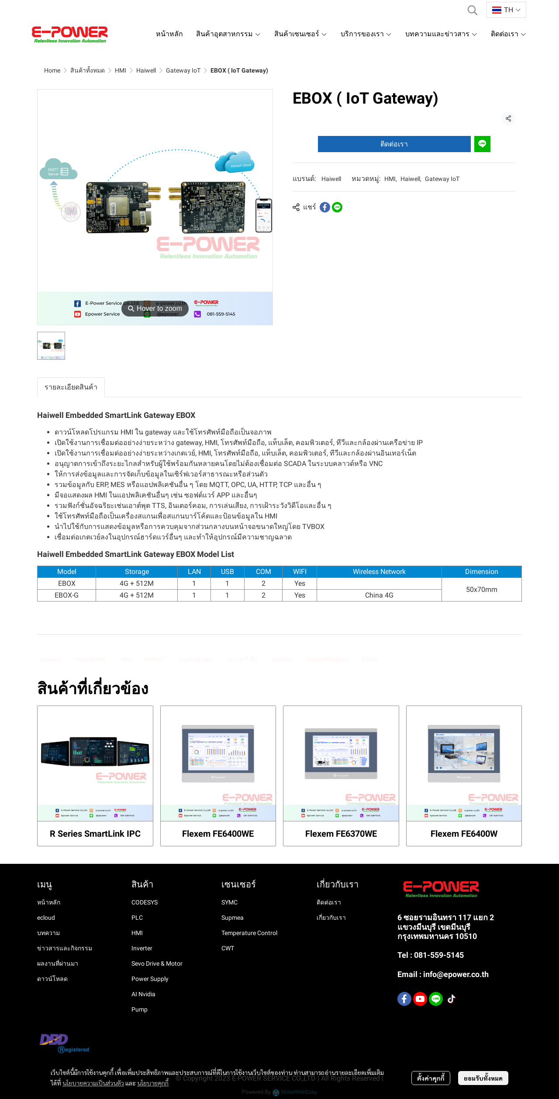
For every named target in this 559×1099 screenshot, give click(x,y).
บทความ (48, 932)
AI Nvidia (143, 994)
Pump (139, 1009)
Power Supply (150, 978)
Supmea (232, 917)
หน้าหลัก (48, 902)
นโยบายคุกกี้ (153, 1083)
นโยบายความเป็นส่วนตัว (93, 1083)
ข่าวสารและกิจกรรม (64, 948)
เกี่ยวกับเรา (331, 917)
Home (52, 70)
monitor (282, 659)
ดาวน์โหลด (52, 978)
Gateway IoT (183, 70)
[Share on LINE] (337, 207)
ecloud (46, 917)
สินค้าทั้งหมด (87, 70)
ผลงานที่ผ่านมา (57, 963)
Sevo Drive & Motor (157, 963)
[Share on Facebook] (325, 207)
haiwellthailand (327, 659)
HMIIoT (155, 659)
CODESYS (144, 902)
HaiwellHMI (89, 659)
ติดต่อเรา (394, 144)
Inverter (141, 948)
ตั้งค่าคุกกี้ (431, 1078)
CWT (227, 948)
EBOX (370, 659)
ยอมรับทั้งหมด (483, 1078)
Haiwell (146, 70)
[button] (472, 10)
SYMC (229, 902)
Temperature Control (249, 932)
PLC (137, 917)
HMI (120, 70)
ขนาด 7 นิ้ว (243, 659)
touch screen (196, 659)
